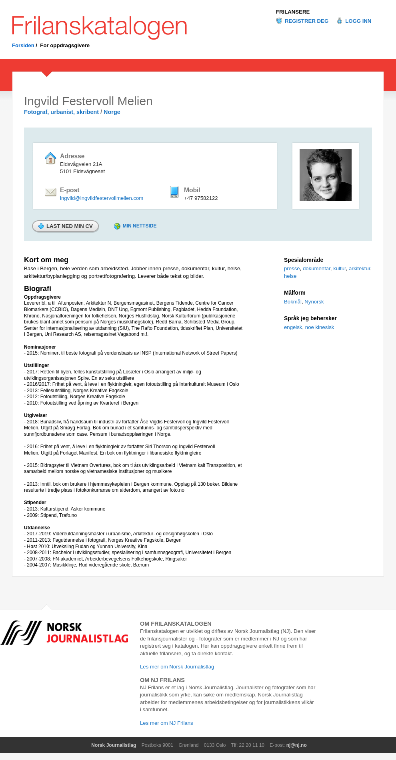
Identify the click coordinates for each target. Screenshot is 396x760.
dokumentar (316, 268)
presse (292, 268)
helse (290, 276)
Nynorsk (314, 302)
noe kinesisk (319, 327)
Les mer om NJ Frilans (166, 723)
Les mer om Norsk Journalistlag (177, 667)
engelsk (293, 327)
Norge (112, 112)
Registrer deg (306, 21)
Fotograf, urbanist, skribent (61, 112)
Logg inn (358, 21)
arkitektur (359, 268)
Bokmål (293, 302)
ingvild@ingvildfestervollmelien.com (101, 198)
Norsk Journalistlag (113, 745)
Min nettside (140, 226)
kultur (339, 268)
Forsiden (23, 45)
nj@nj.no (296, 745)
